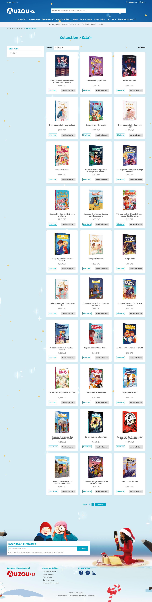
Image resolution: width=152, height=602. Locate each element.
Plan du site (91, 595)
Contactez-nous (131, 2)
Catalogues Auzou (88, 24)
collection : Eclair (30, 28)
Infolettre (142, 2)
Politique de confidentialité (54, 552)
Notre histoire (48, 574)
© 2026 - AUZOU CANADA (76, 593)
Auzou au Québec (13, 2)
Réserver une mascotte (70, 24)
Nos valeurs (47, 577)
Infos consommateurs (51, 583)
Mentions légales (62, 595)
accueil (9, 28)
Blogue (100, 24)
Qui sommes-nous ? (50, 571)
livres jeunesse (18, 28)
